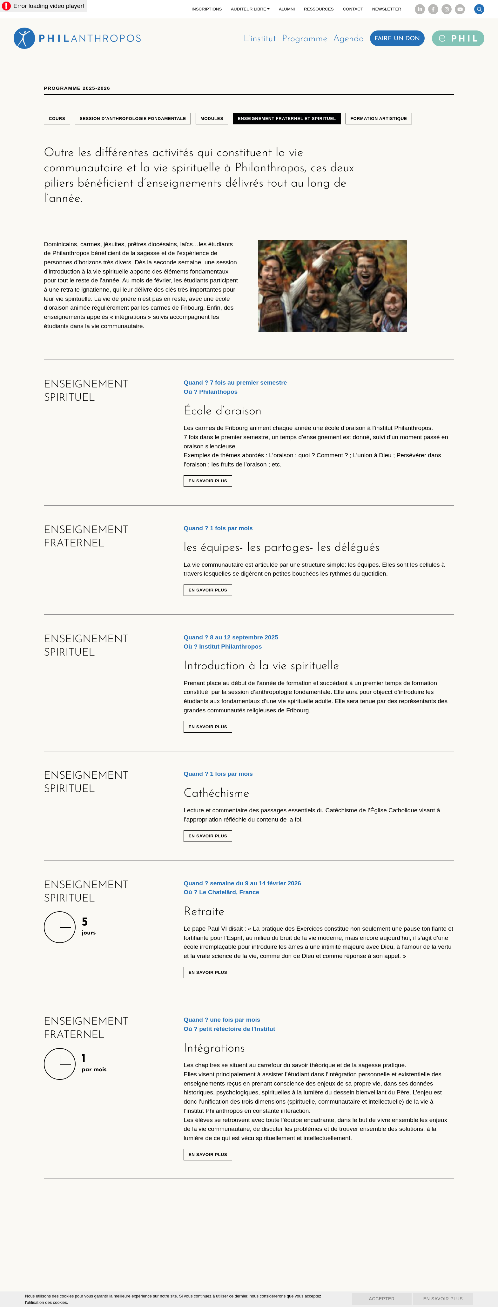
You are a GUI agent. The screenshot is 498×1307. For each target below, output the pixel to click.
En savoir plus (209, 510)
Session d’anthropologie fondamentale (137, 123)
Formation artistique (393, 123)
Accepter (376, 1299)
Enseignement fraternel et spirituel (297, 123)
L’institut (251, 40)
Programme (298, 40)
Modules (219, 123)
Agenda (344, 40)
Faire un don (395, 40)
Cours (57, 123)
